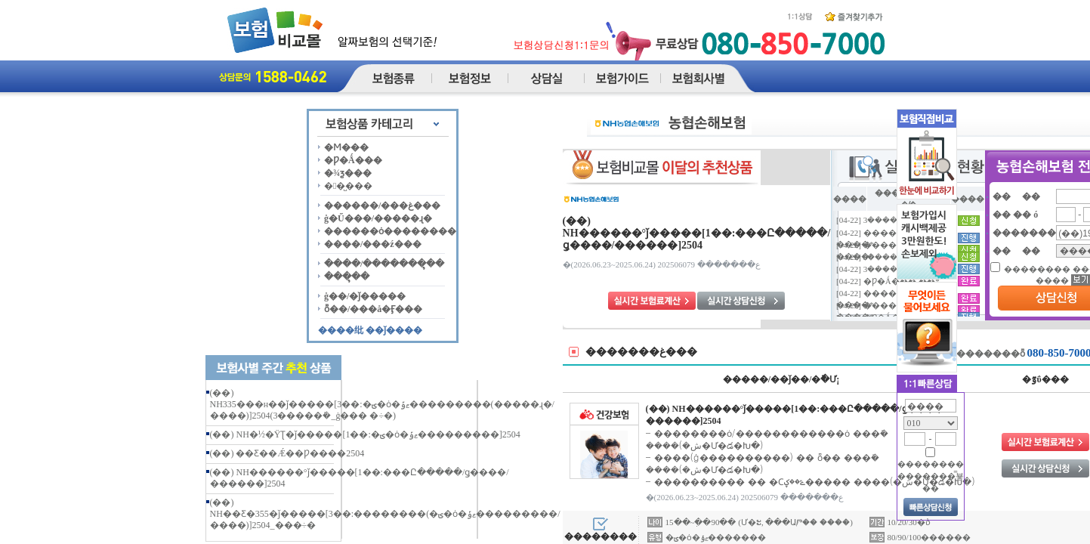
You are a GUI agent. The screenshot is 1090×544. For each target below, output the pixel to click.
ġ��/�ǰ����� (365, 296)
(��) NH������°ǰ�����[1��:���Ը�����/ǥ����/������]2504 (697, 233)
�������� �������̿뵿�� (930, 476)
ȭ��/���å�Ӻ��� (373, 309)
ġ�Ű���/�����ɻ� (378, 218)
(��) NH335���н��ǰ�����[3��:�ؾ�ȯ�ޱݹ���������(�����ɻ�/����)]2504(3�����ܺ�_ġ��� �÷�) (382, 404)
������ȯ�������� (390, 231)
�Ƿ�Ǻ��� (353, 160)
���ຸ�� (346, 276)
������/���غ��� (382, 205)
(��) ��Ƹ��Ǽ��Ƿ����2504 (287, 453)
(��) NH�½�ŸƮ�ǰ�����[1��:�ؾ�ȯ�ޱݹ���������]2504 (365, 434)
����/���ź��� (372, 244)
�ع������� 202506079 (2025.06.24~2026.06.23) (662, 264)
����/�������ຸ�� (384, 263)
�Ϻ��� (346, 147)
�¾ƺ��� (348, 173)
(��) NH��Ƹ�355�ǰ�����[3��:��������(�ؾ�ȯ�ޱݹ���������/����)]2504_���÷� (385, 513)
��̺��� (348, 186)
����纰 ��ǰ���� (370, 330)
